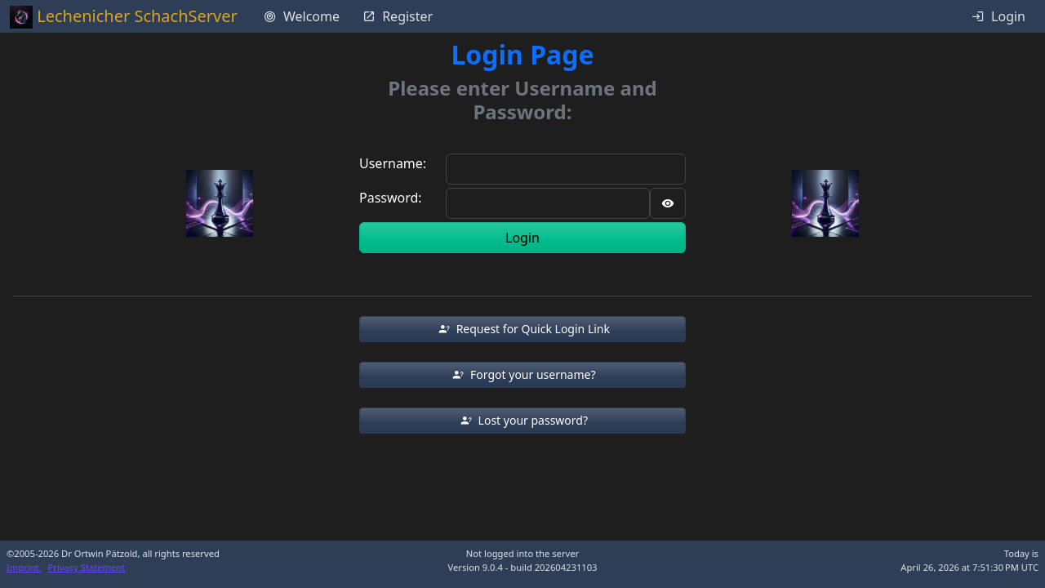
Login (522, 238)
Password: (390, 198)
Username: (392, 163)
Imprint (24, 567)
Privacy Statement (87, 567)
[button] (522, 329)
